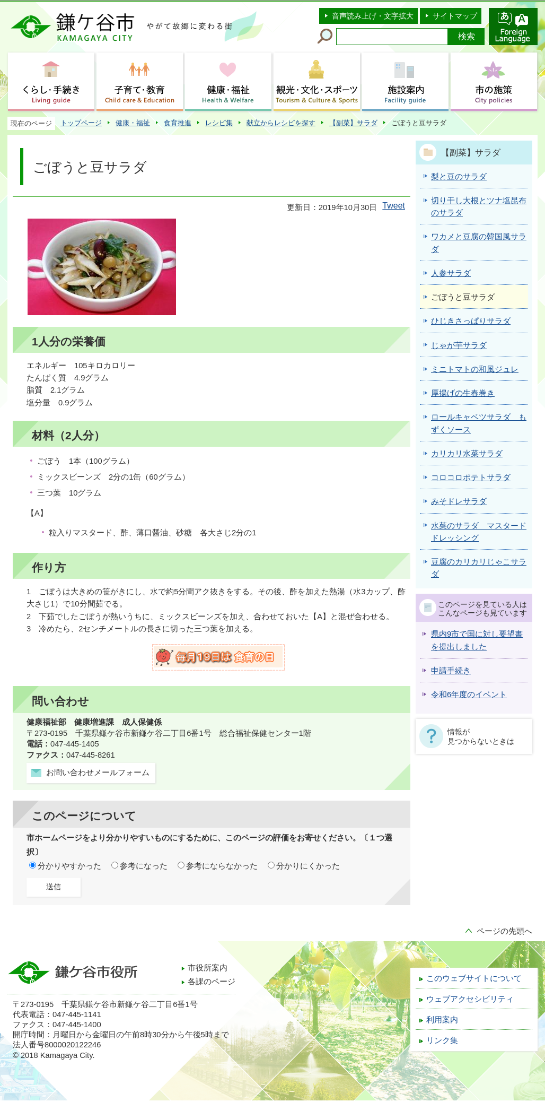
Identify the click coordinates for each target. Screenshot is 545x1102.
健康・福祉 (133, 123)
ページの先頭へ (504, 931)
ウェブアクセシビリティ (470, 999)
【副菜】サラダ (353, 123)
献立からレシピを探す (281, 123)
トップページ (81, 123)
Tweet (393, 205)
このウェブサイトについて (474, 978)
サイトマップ (455, 16)
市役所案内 (207, 968)
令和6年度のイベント (469, 694)
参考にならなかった (222, 866)
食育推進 (177, 123)
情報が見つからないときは (480, 736)
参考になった (144, 866)
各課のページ (211, 981)
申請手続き (451, 670)
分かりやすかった (69, 866)
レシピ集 (219, 123)
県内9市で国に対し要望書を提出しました (477, 640)
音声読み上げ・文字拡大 (373, 16)
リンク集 (442, 1040)
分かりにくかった (308, 866)
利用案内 (442, 1020)
